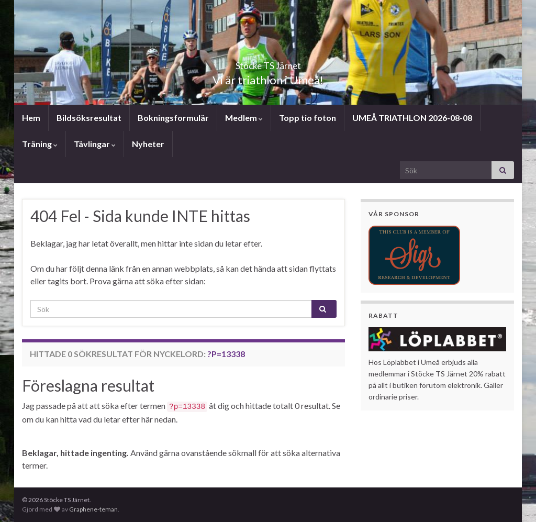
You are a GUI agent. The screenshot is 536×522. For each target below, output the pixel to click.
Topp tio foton (307, 118)
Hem (31, 118)
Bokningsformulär (173, 118)
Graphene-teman (93, 509)
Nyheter (148, 144)
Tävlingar (95, 144)
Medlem (244, 118)
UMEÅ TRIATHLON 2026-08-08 (412, 118)
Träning (40, 144)
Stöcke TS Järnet (268, 62)
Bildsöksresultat (89, 118)
